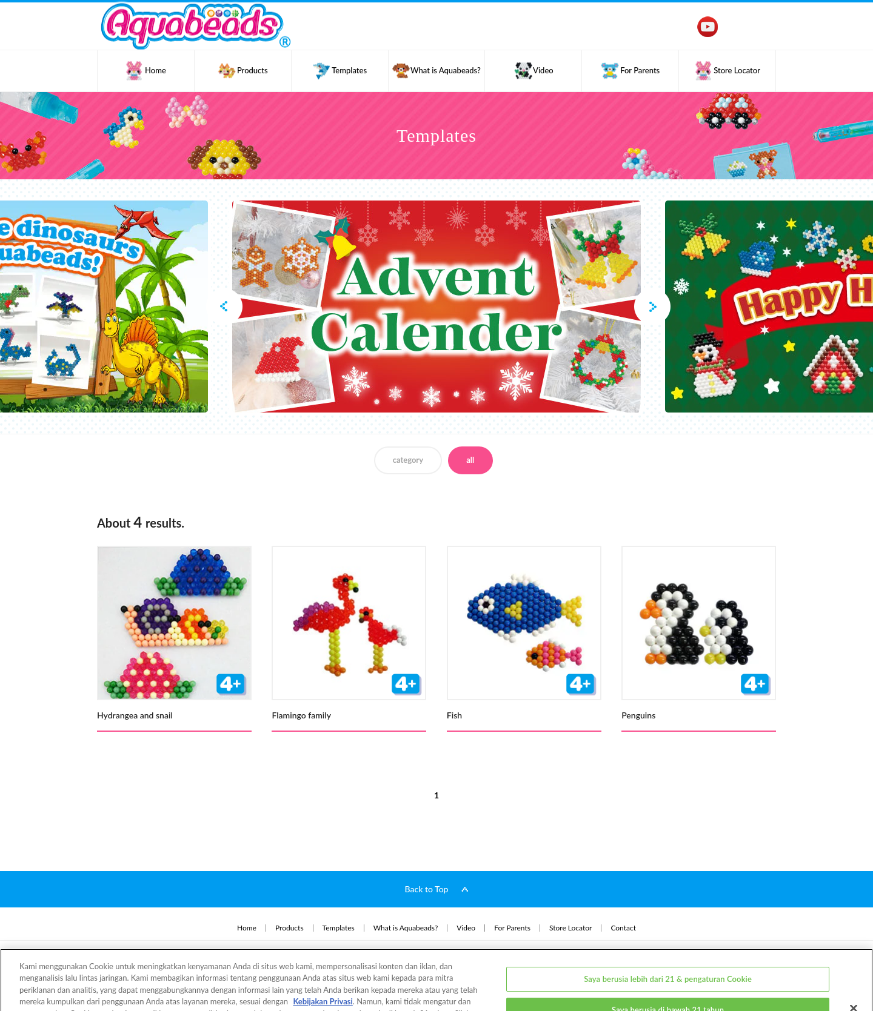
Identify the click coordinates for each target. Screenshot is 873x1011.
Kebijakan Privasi (322, 956)
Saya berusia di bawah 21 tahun (668, 964)
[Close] (853, 962)
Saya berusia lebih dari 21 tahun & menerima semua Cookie (668, 996)
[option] (436, 306)
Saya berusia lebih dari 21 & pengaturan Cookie (668, 933)
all (470, 460)
